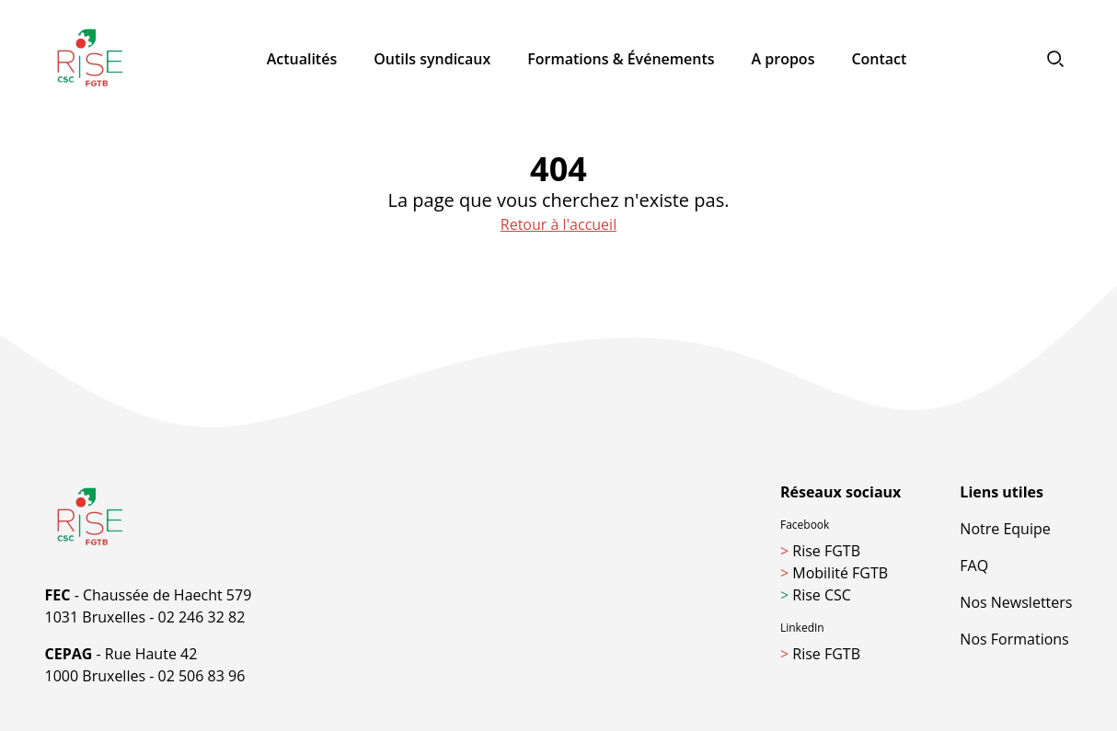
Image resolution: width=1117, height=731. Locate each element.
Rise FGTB (820, 551)
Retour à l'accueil (558, 224)
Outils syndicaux (432, 59)
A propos (783, 59)
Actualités (302, 59)
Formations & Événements (620, 59)
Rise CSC (815, 595)
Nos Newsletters (1016, 602)
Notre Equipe (1005, 529)
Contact (878, 59)
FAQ (974, 565)
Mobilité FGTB (834, 573)
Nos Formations (1014, 639)
